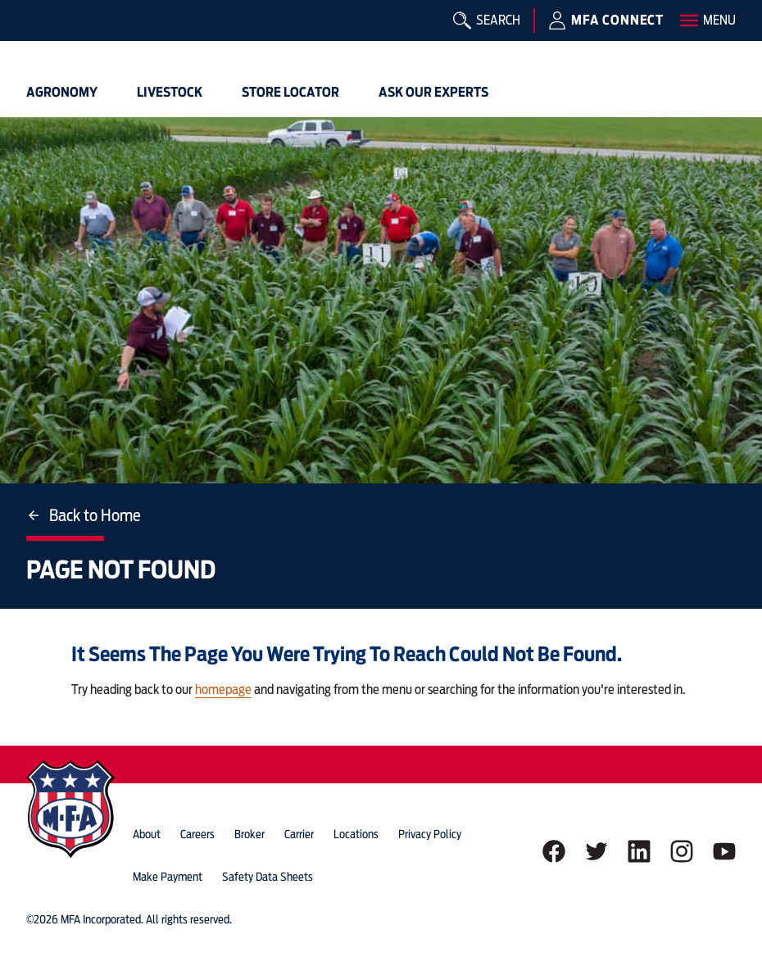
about (147, 834)
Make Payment (167, 876)
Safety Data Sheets (267, 876)
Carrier (299, 834)
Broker (249, 834)
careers (197, 834)
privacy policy (429, 834)
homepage (223, 689)
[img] (52, 37)
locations (356, 834)
